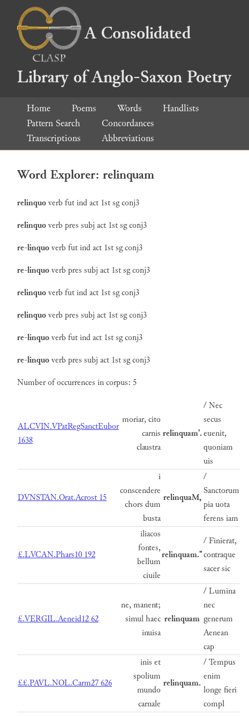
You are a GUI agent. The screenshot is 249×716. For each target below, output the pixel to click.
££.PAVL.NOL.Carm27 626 (65, 683)
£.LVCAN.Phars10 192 (56, 555)
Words (129, 108)
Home (38, 108)
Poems (84, 108)
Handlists (181, 108)
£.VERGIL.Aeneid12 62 (58, 619)
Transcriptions (53, 138)
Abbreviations (128, 138)
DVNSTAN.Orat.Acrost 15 (62, 497)
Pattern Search (53, 123)
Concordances (128, 123)
